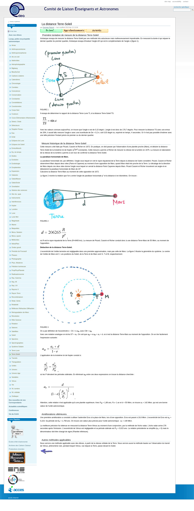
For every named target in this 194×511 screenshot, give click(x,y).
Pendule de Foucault (19, 251)
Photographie (16, 259)
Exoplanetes (16, 167)
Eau (12, 133)
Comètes (14, 87)
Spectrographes (17, 343)
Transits (14, 358)
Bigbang (14, 68)
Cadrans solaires (17, 76)
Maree (13, 224)
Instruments (15, 198)
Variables (14, 377)
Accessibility (176, 1)
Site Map (167, 1)
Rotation (14, 324)
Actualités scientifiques (18, 406)
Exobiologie (15, 163)
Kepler (13, 205)
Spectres (14, 339)
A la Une (13, 31)
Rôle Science (16, 320)
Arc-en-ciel (15, 57)
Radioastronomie (17, 274)
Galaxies (14, 175)
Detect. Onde (16, 121)
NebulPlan (15, 244)
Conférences (14, 410)
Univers (14, 369)
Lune (13, 213)
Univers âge (15, 373)
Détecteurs (15, 125)
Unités (13, 366)
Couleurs (14, 114)
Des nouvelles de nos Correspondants (17, 401)
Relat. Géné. (16, 301)
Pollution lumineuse (18, 266)
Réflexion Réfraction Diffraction (22, 308)
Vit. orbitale (15, 392)
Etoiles (13, 156)
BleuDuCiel (15, 72)
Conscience (15, 91)
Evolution (14, 160)
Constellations (16, 102)
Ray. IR (14, 282)
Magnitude (15, 221)
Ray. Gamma (16, 278)
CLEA (65, 9)
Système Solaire (17, 346)
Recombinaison (17, 297)
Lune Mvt (14, 217)
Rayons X (15, 289)
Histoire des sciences (19, 190)
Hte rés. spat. (16, 194)
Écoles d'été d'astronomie (18, 442)
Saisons (14, 327)
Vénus (13, 381)
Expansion (15, 171)
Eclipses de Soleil (17, 144)
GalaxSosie (15, 182)
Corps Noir (15, 110)
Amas (13, 45)
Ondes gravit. (16, 247)
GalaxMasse (16, 179)
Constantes (15, 99)
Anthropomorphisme (18, 53)
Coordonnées (16, 106)
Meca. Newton (16, 232)
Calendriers (15, 79)
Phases (14, 255)
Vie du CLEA (14, 414)
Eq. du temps (16, 152)
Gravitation (15, 186)
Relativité (14, 304)
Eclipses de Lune (17, 140)
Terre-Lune (15, 350)
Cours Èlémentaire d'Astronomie (23, 118)
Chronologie (15, 83)
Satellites (14, 331)
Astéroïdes (15, 60)
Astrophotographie (18, 64)
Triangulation (16, 362)
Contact (185, 1)
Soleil (13, 335)
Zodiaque (14, 396)
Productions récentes (16, 449)
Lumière (14, 209)
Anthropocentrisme (18, 49)
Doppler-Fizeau (17, 129)
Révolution (15, 316)
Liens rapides (14, 419)
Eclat (13, 137)
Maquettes (15, 228)
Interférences (16, 202)
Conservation (16, 95)
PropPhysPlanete (17, 270)
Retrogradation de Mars (20, 312)
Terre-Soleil (15, 354)
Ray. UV (14, 285)
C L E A (12, 25)
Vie (12, 385)
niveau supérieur (15, 21)
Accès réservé (13, 498)
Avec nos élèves (15, 35)
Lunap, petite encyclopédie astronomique (19, 40)
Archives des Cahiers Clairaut (19, 445)
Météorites (15, 240)
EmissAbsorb (16, 148)
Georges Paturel (48, 27)
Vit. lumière (15, 388)
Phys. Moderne (17, 263)
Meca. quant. (16, 236)
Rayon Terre (15, 293)
